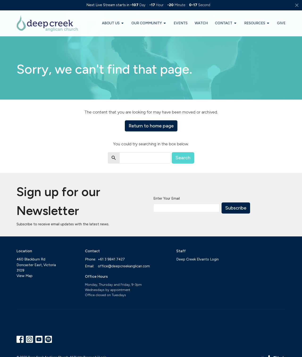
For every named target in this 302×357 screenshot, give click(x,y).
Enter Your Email (166, 198)
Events (181, 23)
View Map (25, 276)
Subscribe (235, 208)
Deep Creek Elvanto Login (197, 259)
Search (183, 157)
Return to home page (151, 126)
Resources (257, 23)
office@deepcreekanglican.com (124, 266)
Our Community (149, 23)
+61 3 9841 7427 (111, 259)
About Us (113, 23)
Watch (201, 23)
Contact (226, 23)
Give (281, 23)
